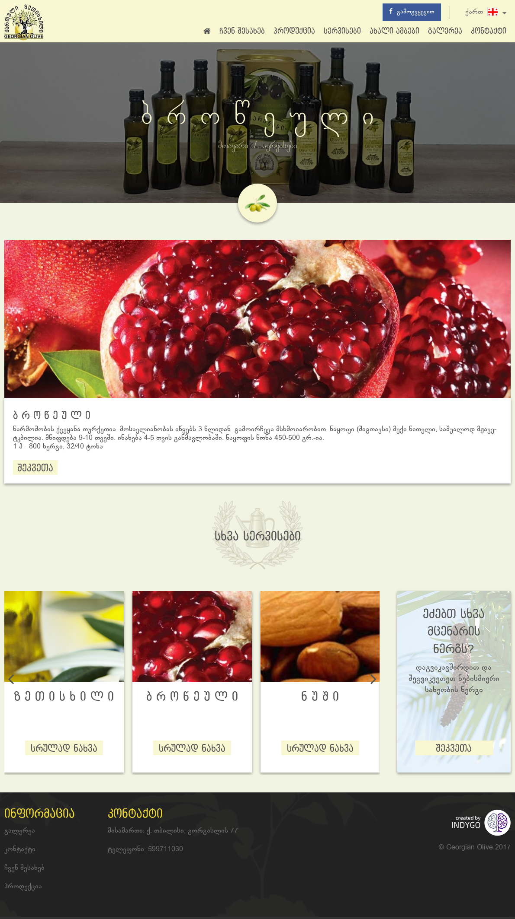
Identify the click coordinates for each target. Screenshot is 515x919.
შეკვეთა (35, 469)
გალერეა (445, 31)
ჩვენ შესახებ (242, 31)
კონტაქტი (488, 31)
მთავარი (233, 146)
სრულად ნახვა (64, 749)
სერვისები (342, 31)
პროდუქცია (294, 31)
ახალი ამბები (394, 31)
